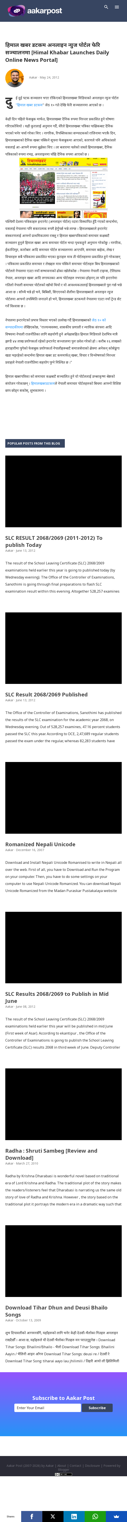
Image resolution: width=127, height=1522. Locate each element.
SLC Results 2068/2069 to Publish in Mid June (57, 1020)
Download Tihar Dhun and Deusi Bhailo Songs (56, 1346)
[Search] (106, 7)
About (61, 1500)
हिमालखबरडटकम (43, 383)
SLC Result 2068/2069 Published (46, 706)
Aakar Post (14, 1500)
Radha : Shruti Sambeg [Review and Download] (51, 1183)
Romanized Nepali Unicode (40, 861)
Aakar (50, 1500)
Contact (75, 1500)
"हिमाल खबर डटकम (29, 105)
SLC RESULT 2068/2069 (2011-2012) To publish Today (54, 547)
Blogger (63, 1504)
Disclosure (92, 1500)
